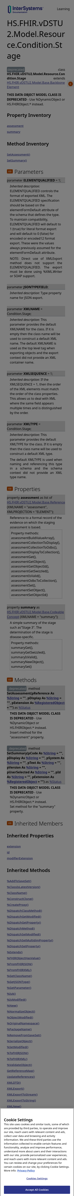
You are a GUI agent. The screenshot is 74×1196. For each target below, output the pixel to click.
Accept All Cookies (37, 1191)
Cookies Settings (37, 1180)
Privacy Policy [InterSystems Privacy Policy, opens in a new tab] (26, 1172)
